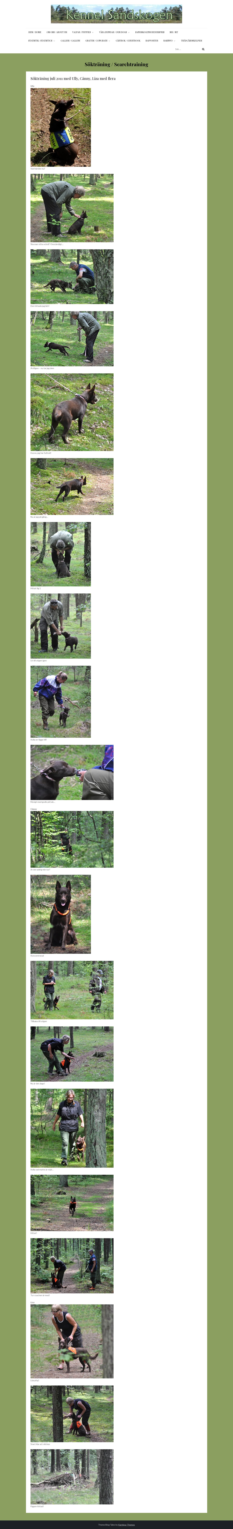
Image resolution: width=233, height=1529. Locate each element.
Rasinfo (169, 40)
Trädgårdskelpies (191, 40)
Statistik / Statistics (41, 40)
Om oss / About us (57, 32)
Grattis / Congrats (98, 40)
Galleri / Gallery (70, 40)
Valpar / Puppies (83, 32)
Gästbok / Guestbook (128, 40)
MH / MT (174, 32)
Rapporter (152, 40)
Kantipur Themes (126, 1524)
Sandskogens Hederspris (149, 32)
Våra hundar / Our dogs (114, 32)
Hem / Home (34, 32)
